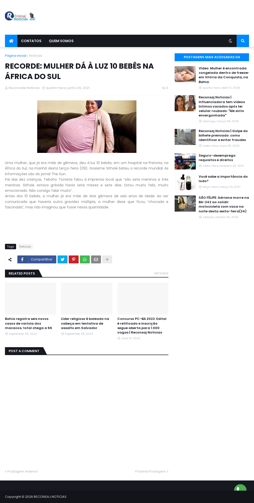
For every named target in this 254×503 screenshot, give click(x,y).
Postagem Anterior (22, 471)
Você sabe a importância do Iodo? (223, 178)
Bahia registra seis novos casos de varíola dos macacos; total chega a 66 (28, 323)
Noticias (35, 55)
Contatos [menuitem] (31, 40)
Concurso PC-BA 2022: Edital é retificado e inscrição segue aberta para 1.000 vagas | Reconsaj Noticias (141, 326)
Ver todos (161, 273)
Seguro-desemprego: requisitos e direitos (217, 157)
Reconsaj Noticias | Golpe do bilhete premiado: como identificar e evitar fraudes (223, 135)
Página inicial (15, 55)
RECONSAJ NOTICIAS (50, 496)
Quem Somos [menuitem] (61, 40)
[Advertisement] (158, 17)
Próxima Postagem (150, 471)
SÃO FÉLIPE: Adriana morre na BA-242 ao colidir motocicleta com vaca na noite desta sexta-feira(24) (224, 205)
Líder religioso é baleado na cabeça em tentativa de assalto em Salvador (85, 323)
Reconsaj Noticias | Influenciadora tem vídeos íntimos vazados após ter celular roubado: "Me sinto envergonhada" (222, 106)
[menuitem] (11, 41)
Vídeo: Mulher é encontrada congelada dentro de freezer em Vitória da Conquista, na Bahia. (224, 75)
